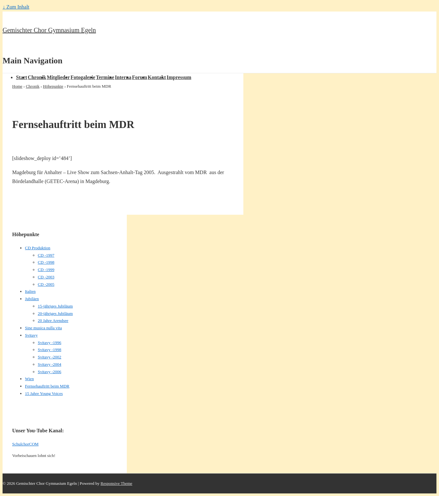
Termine (105, 77)
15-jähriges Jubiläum (55, 306)
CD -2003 (46, 277)
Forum (139, 77)
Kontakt (157, 77)
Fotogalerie (82, 77)
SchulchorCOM (25, 444)
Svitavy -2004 (49, 364)
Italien (30, 291)
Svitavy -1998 (49, 349)
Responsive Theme (116, 483)
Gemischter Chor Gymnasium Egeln (49, 30)
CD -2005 (46, 284)
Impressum (179, 77)
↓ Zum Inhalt (16, 7)
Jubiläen (32, 298)
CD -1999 (46, 269)
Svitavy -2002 (49, 357)
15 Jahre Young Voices (44, 393)
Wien (29, 378)
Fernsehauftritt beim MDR (47, 386)
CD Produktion (37, 247)
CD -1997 (46, 255)
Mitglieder (58, 77)
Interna (123, 77)
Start (21, 77)
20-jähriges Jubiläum (55, 313)
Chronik (37, 77)
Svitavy (31, 335)
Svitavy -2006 (49, 371)
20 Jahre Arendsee (53, 320)
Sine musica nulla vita (43, 327)
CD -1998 (46, 262)
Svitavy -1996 (49, 342)
